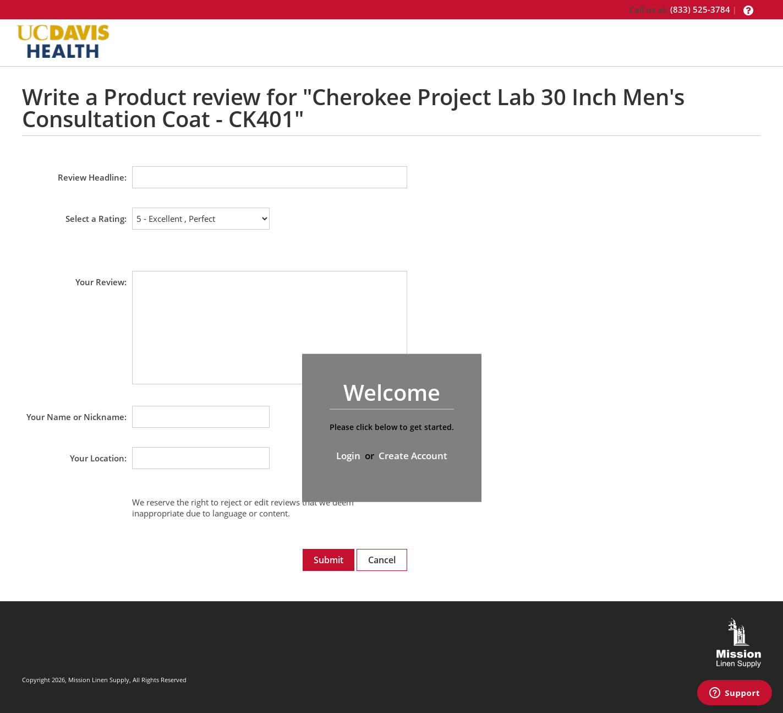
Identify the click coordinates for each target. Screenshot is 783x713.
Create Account (413, 455)
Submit (328, 560)
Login (348, 455)
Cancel (382, 560)
